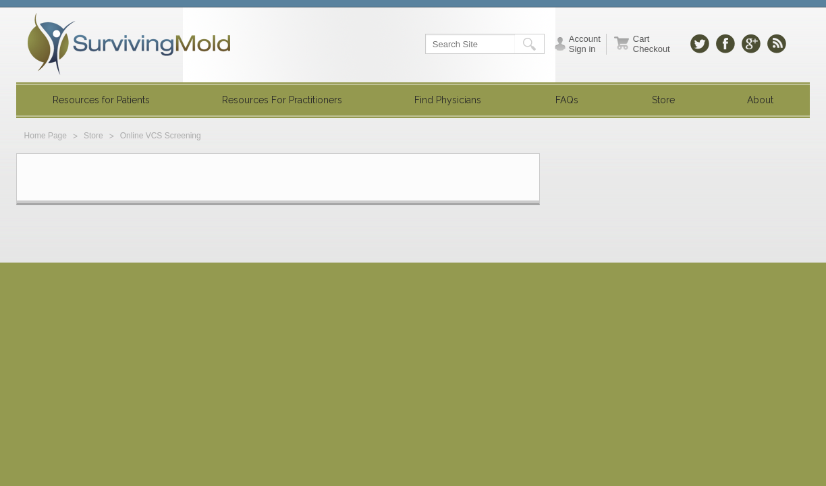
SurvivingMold (129, 44)
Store (93, 135)
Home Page (45, 135)
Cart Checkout (651, 44)
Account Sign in (585, 44)
